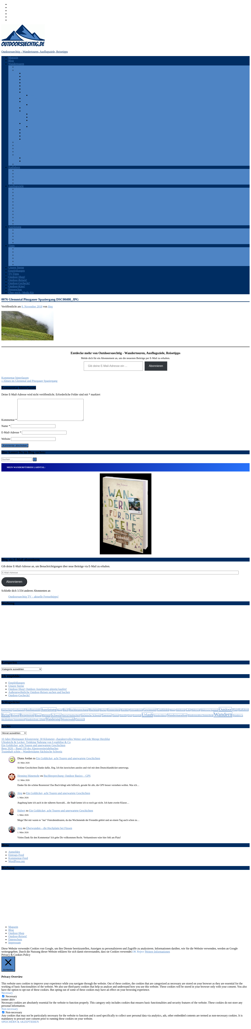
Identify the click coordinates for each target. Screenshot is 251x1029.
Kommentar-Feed (18, 862)
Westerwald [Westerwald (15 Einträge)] (68, 723)
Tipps (11, 245)
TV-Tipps (13, 273)
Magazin (13, 57)
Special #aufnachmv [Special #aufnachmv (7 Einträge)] (71, 719)
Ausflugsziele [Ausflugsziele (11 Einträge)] (33, 713)
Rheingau (27, 107)
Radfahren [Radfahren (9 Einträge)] (243, 714)
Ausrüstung (14, 226)
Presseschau (15, 289)
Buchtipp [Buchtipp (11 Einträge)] (94, 713)
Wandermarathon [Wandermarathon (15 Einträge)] (177, 719)
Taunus (26, 132)
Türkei (19, 164)
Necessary (11, 1000)
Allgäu (26, 73)
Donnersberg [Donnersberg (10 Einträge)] (113, 713)
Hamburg (27, 85)
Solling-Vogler (30, 139)
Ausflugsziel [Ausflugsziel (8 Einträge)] (19, 714)
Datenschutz (15, 943)
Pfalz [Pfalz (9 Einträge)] (235, 714)
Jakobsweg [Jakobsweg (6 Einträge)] (180, 714)
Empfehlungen (16, 270)
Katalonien (28, 160)
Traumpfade (36, 117)
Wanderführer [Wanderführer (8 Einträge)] (160, 719)
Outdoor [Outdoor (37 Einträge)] (225, 713)
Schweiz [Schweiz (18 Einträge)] (56, 719)
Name (5, 430)
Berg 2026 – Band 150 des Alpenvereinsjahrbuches (29, 752)
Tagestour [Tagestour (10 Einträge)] (107, 719)
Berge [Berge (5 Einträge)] (59, 714)
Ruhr (18, 204)
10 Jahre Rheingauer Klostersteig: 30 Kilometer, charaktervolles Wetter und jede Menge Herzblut (55, 743)
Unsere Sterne (16, 267)
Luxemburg (21, 142)
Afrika (19, 66)
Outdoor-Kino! (16, 286)
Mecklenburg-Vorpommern (37, 98)
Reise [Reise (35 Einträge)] (6, 719)
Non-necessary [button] (9, 1013)
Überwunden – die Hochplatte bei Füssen (49, 832)
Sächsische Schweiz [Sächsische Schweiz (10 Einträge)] (91, 719)
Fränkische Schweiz (33, 82)
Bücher (19, 248)
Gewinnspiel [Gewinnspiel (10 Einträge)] (150, 713)
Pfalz (25, 101)
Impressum (14, 946)
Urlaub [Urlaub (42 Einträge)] (147, 719)
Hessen (26, 92)
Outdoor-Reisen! (17, 280)
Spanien (19, 154)
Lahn (32, 95)
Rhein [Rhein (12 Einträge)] (38, 719)
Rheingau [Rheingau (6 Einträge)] (46, 720)
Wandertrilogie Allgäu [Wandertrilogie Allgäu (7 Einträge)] (35, 723)
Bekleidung (21, 233)
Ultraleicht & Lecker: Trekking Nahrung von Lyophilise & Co (36, 746)
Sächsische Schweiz (33, 129)
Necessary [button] (7, 997)
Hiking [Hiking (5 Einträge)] (172, 714)
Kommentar (9, 424)
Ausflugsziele (16, 186)
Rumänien (21, 148)
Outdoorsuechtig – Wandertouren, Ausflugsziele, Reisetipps (34, 51)
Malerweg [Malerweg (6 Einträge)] (196, 714)
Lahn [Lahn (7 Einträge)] (188, 714)
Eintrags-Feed (16, 859)
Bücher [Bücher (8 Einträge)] (103, 714)
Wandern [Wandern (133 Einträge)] (223, 718)
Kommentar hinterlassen (15, 377)
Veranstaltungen (24, 261)
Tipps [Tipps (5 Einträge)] (130, 720)
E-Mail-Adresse (11, 436)
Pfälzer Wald (36, 104)
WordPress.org (16, 865)
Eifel (25, 76)
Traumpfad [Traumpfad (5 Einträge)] (137, 720)
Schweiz (20, 151)
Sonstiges (20, 242)
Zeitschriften (22, 264)
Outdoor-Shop (16, 937)
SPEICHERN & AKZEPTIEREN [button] (20, 1025)
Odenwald (21, 198)
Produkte (20, 258)
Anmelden (14, 856)
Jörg (50, 306)
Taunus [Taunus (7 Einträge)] (116, 719)
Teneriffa (27, 157)
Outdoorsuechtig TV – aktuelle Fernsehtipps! (33, 600)
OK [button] (134, 955)
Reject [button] (140, 955)
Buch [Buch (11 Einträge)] (65, 713)
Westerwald (28, 135)
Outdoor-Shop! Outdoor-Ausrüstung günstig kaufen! (37, 693)
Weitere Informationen (157, 955)
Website (5, 443)
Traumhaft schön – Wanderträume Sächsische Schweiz (31, 755)
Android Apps (23, 229)
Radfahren (14, 167)
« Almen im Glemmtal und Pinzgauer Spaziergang (29, 380)
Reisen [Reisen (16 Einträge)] (15, 719)
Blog (11, 60)
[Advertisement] (125, 637)
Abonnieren (156, 365)
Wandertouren (16, 63)
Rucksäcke (21, 239)
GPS (17, 236)
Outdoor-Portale (24, 255)
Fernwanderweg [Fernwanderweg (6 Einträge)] (136, 714)
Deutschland (22, 70)
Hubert (21, 814)
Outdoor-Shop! (16, 276)
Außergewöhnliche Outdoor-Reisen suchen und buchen (39, 696)
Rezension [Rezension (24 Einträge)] (27, 719)
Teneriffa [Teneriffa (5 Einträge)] (123, 720)
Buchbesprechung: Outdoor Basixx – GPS (67, 779)
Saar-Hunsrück (30, 123)
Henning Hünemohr (28, 779)
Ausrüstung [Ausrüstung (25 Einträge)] (48, 713)
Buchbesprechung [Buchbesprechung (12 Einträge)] (78, 713)
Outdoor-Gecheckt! (19, 283)
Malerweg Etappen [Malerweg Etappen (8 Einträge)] (209, 714)
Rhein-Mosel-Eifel (32, 110)
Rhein (18, 201)
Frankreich (21, 173)
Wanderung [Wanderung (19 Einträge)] (53, 723)
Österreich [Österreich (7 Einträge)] (80, 723)
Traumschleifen (38, 120)
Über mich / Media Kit (21, 292)
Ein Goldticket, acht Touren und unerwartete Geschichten (33, 749)
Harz (25, 88)
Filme (18, 251)
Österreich (21, 145)
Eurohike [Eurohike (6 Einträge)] (125, 714)
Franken (26, 79)
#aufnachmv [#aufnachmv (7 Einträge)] (7, 714)
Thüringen (21, 217)
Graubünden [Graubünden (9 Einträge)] (163, 714)
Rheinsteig (35, 113)
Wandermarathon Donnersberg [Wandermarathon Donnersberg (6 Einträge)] (200, 720)
